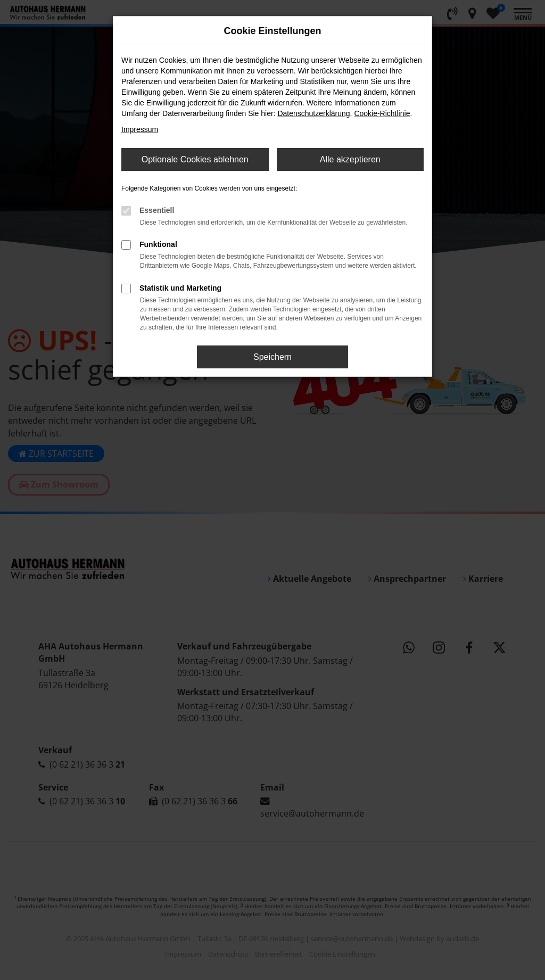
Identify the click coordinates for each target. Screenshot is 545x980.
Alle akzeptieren (350, 159)
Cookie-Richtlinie (382, 113)
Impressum (139, 129)
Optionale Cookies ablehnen (195, 159)
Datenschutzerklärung (313, 113)
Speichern (272, 356)
